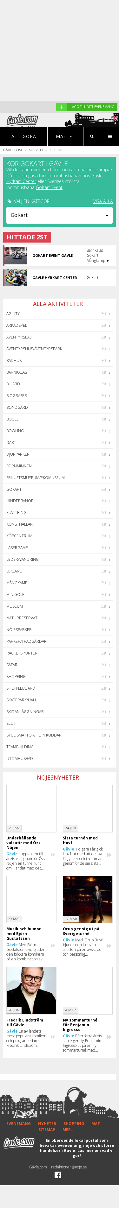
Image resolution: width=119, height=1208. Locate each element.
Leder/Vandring (22, 559)
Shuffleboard (20, 688)
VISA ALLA (103, 201)
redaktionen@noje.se (69, 1167)
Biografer (16, 395)
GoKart (14, 489)
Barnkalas (16, 372)
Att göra (23, 136)
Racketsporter (21, 653)
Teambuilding (20, 746)
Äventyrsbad (19, 337)
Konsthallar (19, 524)
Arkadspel (16, 325)
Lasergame (17, 547)
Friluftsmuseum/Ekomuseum (35, 477)
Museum (14, 606)
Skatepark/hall (21, 700)
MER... (69, 1129)
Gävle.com (12, 150)
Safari (12, 664)
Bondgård (17, 407)
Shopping (16, 676)
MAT (95, 1123)
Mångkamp (16, 582)
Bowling (15, 430)
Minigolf (15, 594)
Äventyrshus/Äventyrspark (34, 348)
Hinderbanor (20, 500)
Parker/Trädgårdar (26, 641)
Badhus (14, 360)
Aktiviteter (38, 150)
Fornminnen (19, 466)
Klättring (16, 512)
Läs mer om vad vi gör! (93, 1153)
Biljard (13, 384)
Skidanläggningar (25, 711)
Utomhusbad (19, 758)
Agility (13, 313)
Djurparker (18, 454)
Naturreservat (21, 618)
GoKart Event (49, 187)
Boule (12, 419)
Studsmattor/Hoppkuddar (34, 735)
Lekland (14, 571)
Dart (11, 442)
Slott (12, 723)
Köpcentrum (19, 536)
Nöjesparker (19, 629)
